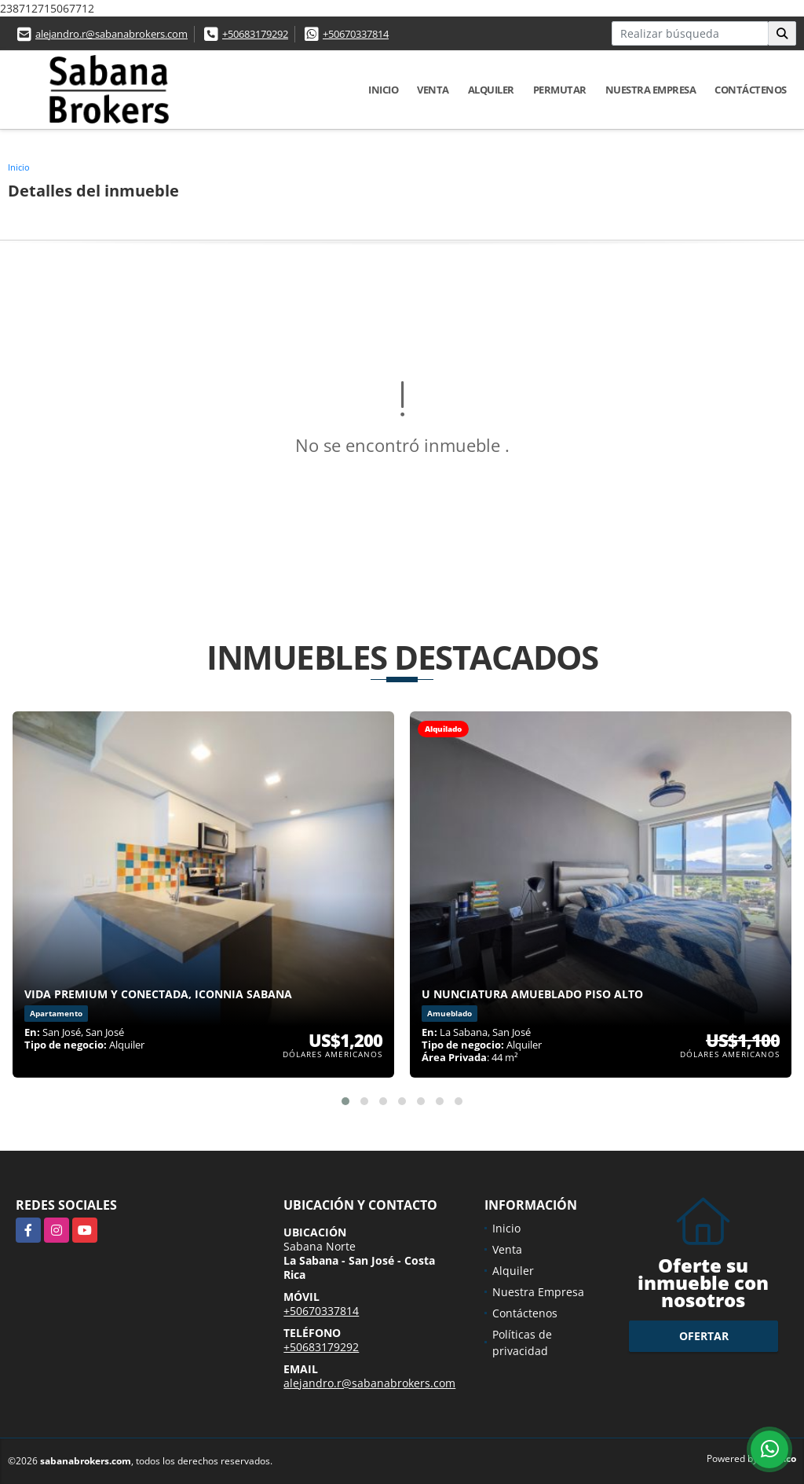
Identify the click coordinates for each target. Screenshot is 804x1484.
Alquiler (491, 90)
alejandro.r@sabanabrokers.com (111, 34)
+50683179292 (255, 34)
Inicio (383, 90)
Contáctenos (750, 90)
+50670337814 (356, 34)
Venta (433, 90)
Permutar (560, 90)
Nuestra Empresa (650, 90)
